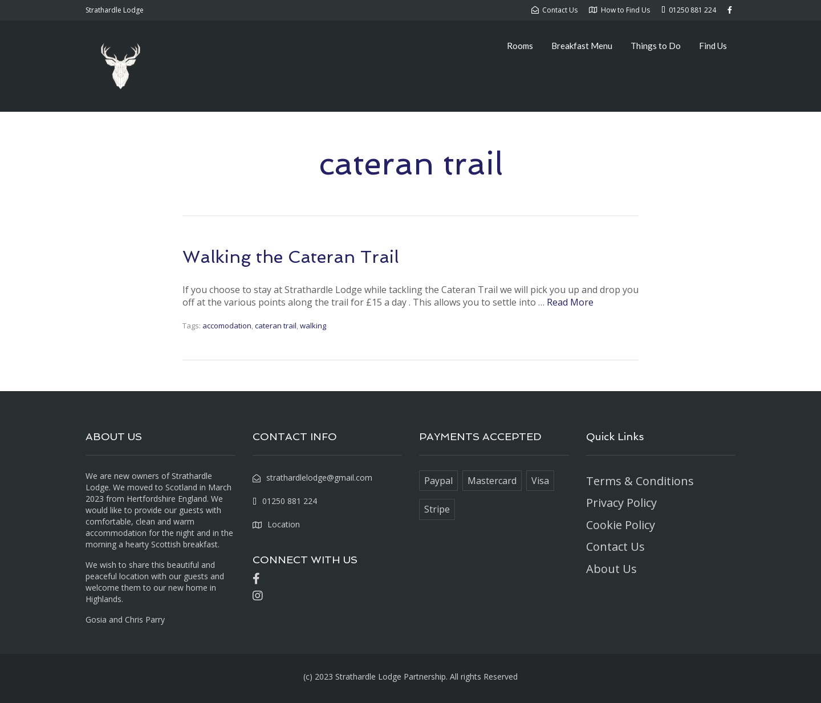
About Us (611, 568)
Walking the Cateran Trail (290, 257)
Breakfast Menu (581, 45)
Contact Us (615, 546)
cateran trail (275, 325)
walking (313, 325)
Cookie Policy (620, 525)
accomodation (226, 325)
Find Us (713, 45)
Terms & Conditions (640, 481)
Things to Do (656, 45)
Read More (570, 302)
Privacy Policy (621, 502)
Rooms (520, 45)
